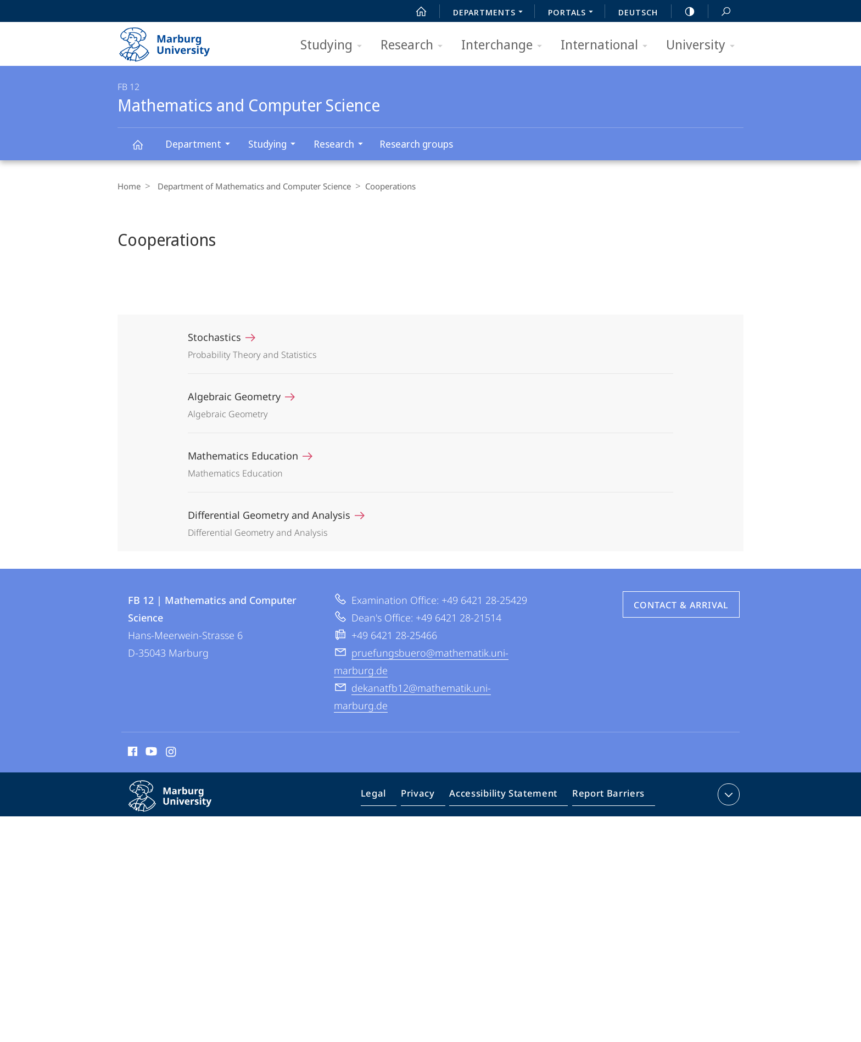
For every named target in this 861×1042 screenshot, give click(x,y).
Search (719, 12)
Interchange (505, 45)
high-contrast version (684, 11)
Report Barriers (605, 796)
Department (201, 145)
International (608, 45)
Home (129, 186)
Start (415, 11)
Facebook (131, 753)
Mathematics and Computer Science (144, 149)
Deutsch (638, 12)
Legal (386, 796)
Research (415, 45)
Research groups (416, 143)
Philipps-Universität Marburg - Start (177, 40)
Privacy (427, 796)
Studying (334, 45)
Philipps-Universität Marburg (182, 805)
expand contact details (727, 794)
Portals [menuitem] (573, 13)
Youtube (150, 753)
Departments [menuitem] (491, 13)
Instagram (171, 753)
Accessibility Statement (507, 796)
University (704, 45)
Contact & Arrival (681, 605)
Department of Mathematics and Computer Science (251, 186)
